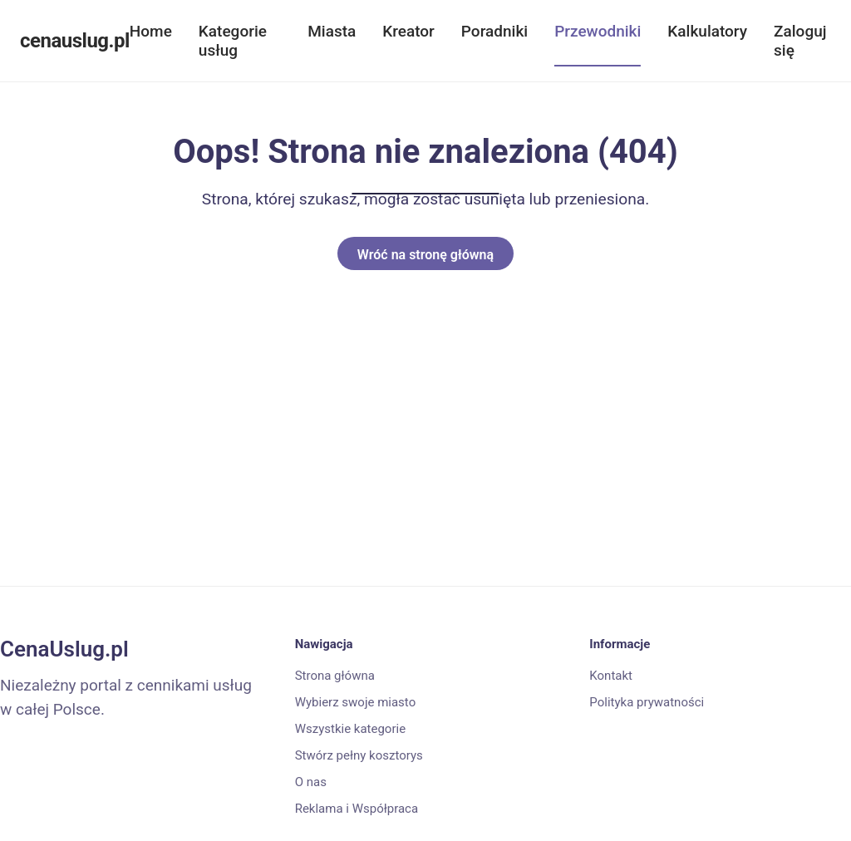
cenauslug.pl (75, 40)
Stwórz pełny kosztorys (359, 755)
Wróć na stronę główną (425, 255)
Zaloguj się (800, 41)
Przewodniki (597, 31)
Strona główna (335, 675)
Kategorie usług (233, 41)
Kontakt (610, 675)
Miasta (331, 31)
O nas (311, 782)
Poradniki (494, 31)
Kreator (408, 31)
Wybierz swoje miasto (355, 702)
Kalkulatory (707, 31)
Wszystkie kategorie (350, 728)
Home (151, 31)
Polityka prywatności (646, 702)
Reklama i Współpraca (356, 808)
